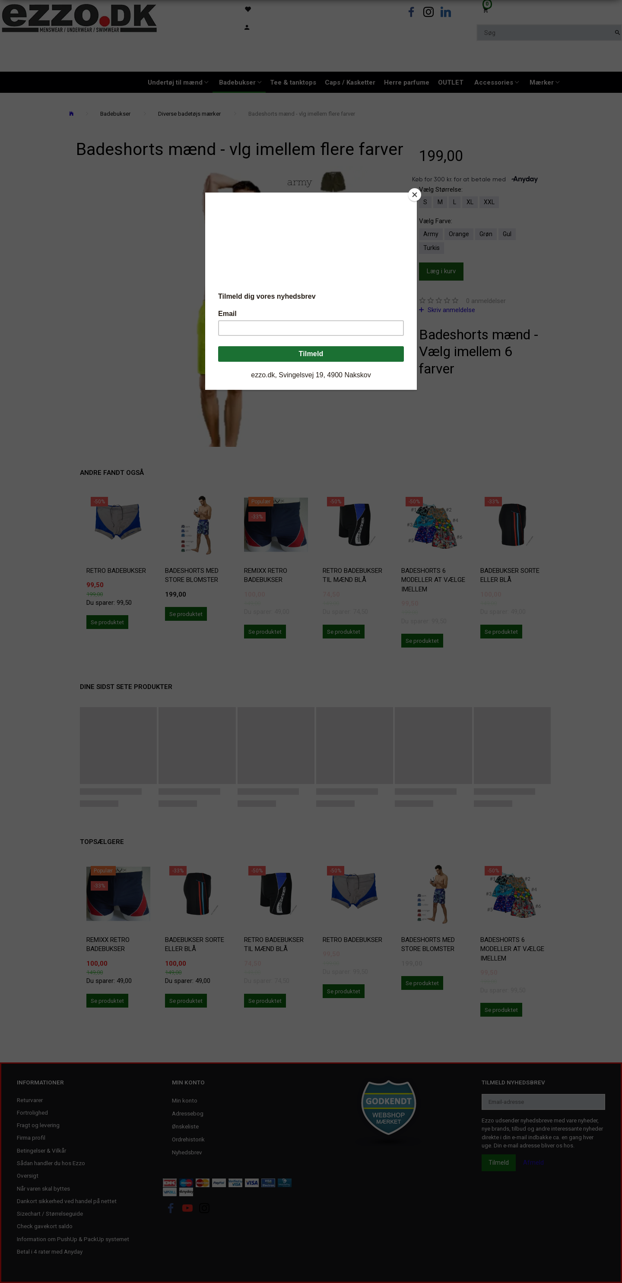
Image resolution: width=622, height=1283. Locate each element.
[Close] (414, 194)
